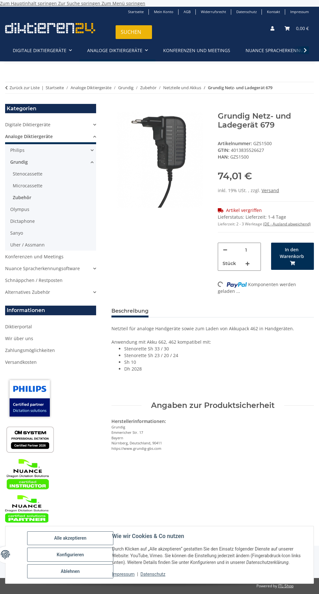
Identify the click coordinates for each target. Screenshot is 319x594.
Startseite (136, 11)
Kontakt (273, 11)
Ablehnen (70, 571)
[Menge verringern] (225, 250)
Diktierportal (18, 327)
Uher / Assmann (27, 245)
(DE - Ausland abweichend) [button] (287, 224)
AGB (187, 11)
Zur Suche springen (80, 3)
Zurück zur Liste (25, 87)
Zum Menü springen (123, 3)
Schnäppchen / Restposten (34, 280)
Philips (17, 150)
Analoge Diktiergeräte (29, 136)
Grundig (19, 162)
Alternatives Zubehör (27, 292)
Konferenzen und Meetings (34, 257)
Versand (270, 190)
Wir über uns (19, 338)
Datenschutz (153, 574)
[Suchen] (134, 32)
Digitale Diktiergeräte (27, 124)
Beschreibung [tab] (129, 311)
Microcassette (27, 186)
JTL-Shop (285, 586)
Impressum (123, 574)
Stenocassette (27, 174)
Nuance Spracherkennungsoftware (42, 268)
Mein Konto (163, 11)
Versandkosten (21, 362)
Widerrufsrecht (213, 11)
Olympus (19, 209)
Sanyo (16, 233)
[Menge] (246, 250)
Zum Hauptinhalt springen (29, 3)
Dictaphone (22, 221)
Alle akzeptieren (70, 538)
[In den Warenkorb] (116, 108)
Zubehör (22, 197)
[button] (272, 28)
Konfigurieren (70, 554)
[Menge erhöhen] (247, 263)
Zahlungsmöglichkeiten (30, 350)
